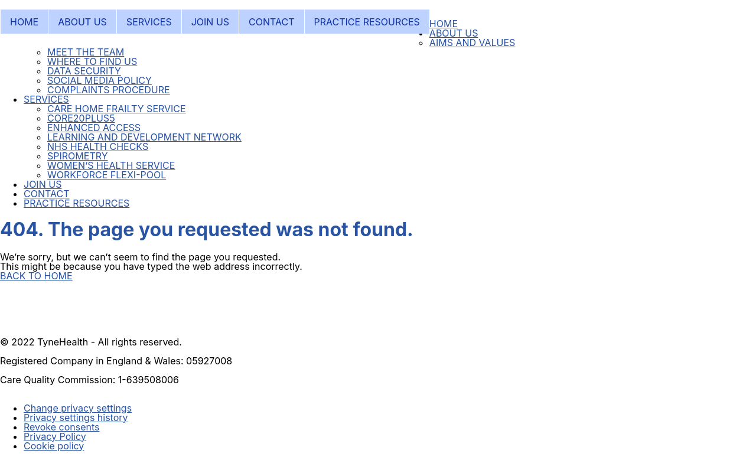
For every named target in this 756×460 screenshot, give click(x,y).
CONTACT (271, 22)
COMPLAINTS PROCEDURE (108, 90)
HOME (24, 22)
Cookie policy (54, 446)
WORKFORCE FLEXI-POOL (106, 175)
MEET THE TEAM (85, 52)
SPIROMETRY (77, 156)
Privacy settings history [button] (76, 417)
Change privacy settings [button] (78, 408)
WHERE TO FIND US (92, 61)
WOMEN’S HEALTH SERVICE (111, 165)
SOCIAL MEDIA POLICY (99, 80)
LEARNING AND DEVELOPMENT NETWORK (144, 137)
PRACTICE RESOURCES (367, 22)
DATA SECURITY (84, 71)
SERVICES (149, 22)
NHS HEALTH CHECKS (97, 146)
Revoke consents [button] (62, 427)
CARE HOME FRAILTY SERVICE (116, 109)
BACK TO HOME (36, 276)
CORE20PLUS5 (81, 118)
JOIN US (210, 22)
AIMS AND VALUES (472, 42)
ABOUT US (82, 22)
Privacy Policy (55, 436)
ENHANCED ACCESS (94, 127)
